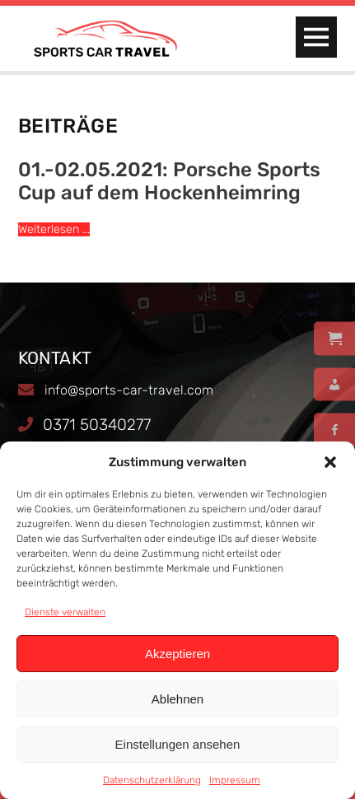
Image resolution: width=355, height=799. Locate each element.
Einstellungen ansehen (178, 744)
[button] (330, 462)
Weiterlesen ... (54, 229)
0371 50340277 (97, 424)
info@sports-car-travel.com (128, 390)
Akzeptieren (177, 654)
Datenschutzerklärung (152, 780)
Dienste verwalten (65, 612)
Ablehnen (177, 699)
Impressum (234, 780)
